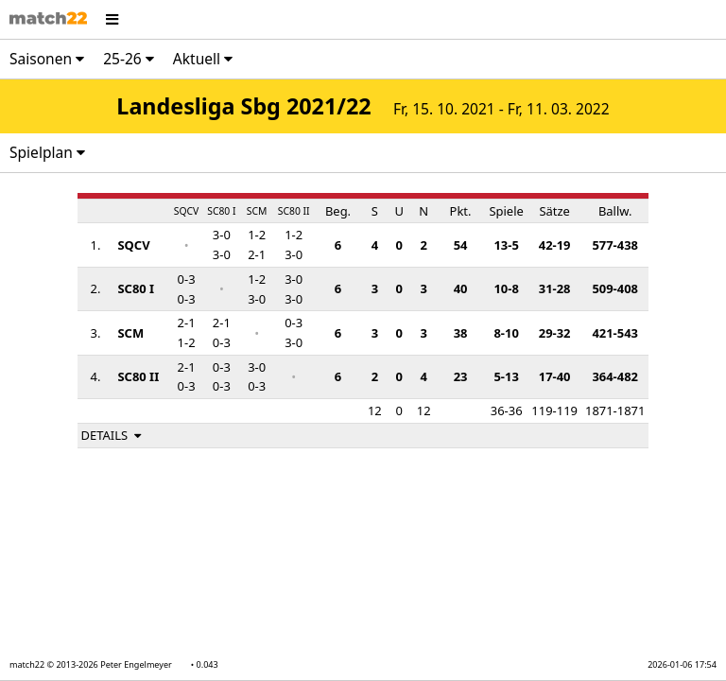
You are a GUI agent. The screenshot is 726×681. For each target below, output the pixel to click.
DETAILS (113, 435)
